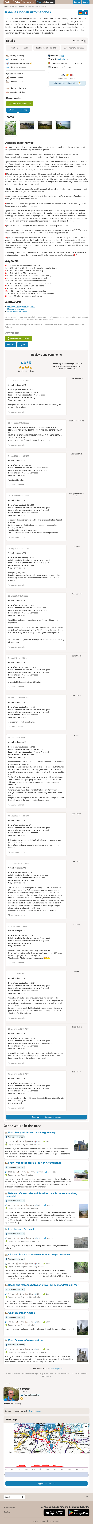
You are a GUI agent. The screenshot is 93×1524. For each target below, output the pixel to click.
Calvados (62, 59)
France (61, 55)
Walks (17, 2)
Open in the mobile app (20, 103)
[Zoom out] (86, 1431)
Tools (8, 2)
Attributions (8, 1452)
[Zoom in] (86, 1426)
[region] (46, 1438)
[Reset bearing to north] (86, 1435)
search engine (56, 1368)
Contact (7, 1512)
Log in (85, 2)
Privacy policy (9, 1507)
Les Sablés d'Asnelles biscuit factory (21, 306)
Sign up (77, 2)
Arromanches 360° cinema (17, 311)
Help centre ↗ (28, 2)
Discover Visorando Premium (67, 83)
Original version (35, 1411)
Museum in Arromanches (17, 309)
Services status (39, 1521)
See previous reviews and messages (46, 1117)
